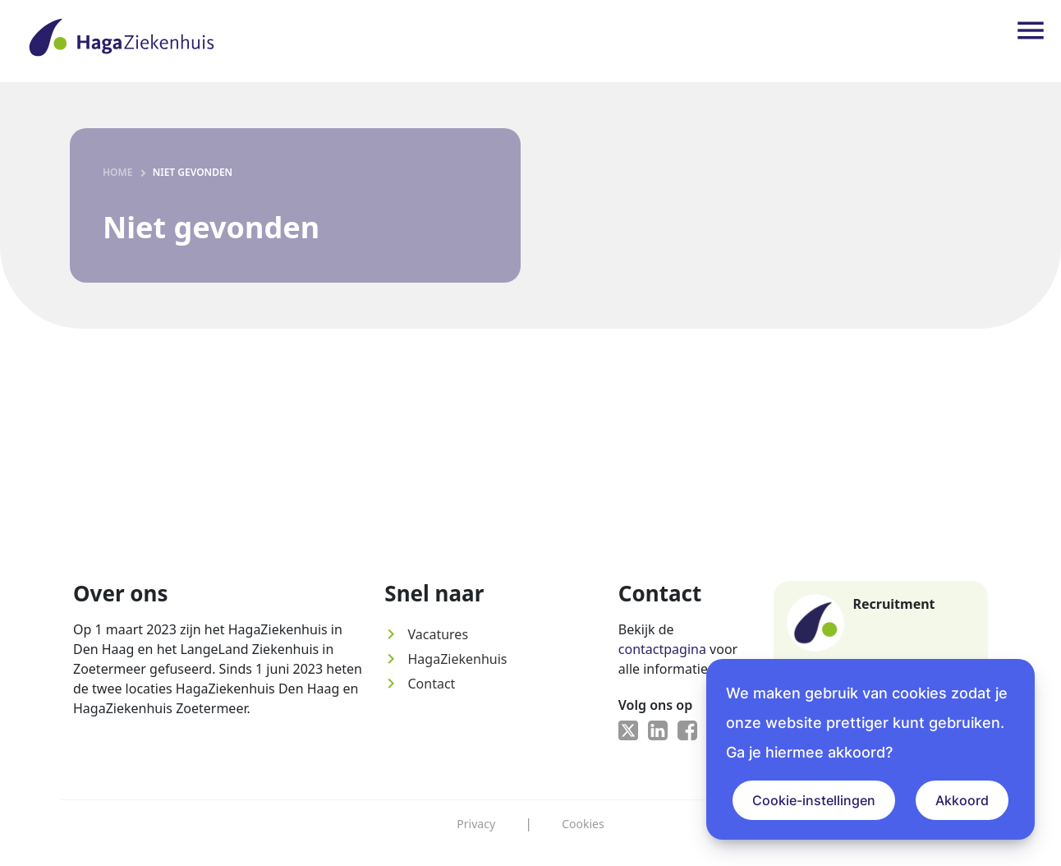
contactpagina (662, 649)
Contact (419, 683)
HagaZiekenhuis (445, 659)
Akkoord (962, 800)
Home (117, 172)
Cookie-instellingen (813, 800)
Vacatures (426, 634)
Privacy (476, 823)
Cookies (583, 823)
